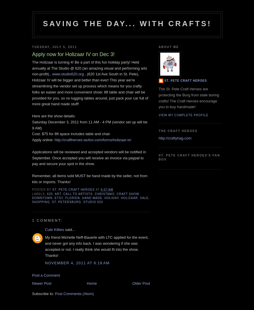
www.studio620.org (68, 74)
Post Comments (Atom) (74, 294)
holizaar (129, 198)
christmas (104, 194)
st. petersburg (66, 202)
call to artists (78, 194)
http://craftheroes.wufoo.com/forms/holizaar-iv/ (93, 140)
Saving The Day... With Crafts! (127, 23)
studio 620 (93, 202)
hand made (92, 198)
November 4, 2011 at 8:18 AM (77, 263)
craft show (128, 194)
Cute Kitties (54, 229)
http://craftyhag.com (175, 138)
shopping (41, 202)
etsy (59, 198)
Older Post (141, 283)
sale (144, 198)
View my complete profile (184, 115)
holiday (111, 198)
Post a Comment (46, 275)
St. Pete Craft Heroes (186, 80)
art (58, 194)
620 (50, 194)
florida (72, 198)
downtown (42, 198)
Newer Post (41, 283)
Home (92, 283)
